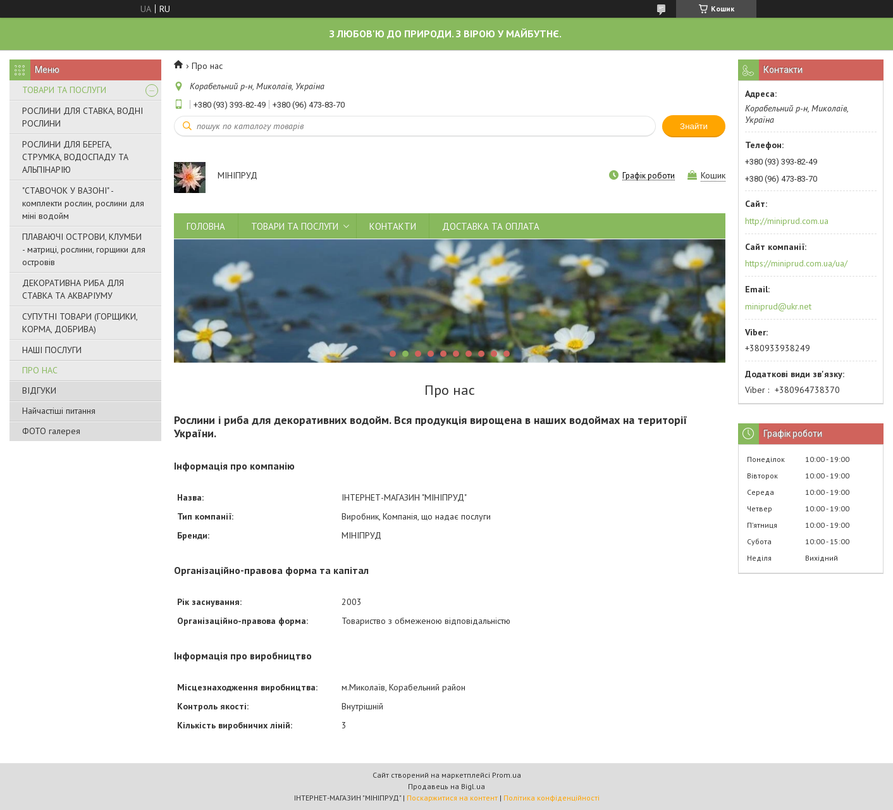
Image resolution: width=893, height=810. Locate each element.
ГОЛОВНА (206, 226)
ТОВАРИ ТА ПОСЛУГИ (64, 90)
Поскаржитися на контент (452, 797)
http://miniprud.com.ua (786, 221)
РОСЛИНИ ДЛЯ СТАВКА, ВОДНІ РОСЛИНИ (82, 117)
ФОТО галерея (51, 431)
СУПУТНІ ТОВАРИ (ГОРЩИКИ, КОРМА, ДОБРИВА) (79, 323)
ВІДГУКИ (39, 390)
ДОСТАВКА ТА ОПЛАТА (490, 226)
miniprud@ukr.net (778, 306)
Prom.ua (506, 775)
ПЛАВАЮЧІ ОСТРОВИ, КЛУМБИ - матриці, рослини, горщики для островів (83, 249)
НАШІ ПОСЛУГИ (52, 350)
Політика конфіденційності (551, 797)
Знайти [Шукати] (694, 126)
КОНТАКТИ (392, 226)
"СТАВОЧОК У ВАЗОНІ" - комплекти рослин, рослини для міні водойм (83, 203)
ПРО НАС (40, 370)
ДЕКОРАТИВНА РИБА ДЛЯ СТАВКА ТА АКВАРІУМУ (73, 289)
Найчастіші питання (58, 410)
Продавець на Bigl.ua (446, 786)
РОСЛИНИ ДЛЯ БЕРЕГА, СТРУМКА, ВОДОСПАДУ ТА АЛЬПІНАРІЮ (75, 157)
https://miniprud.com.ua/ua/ (796, 263)
